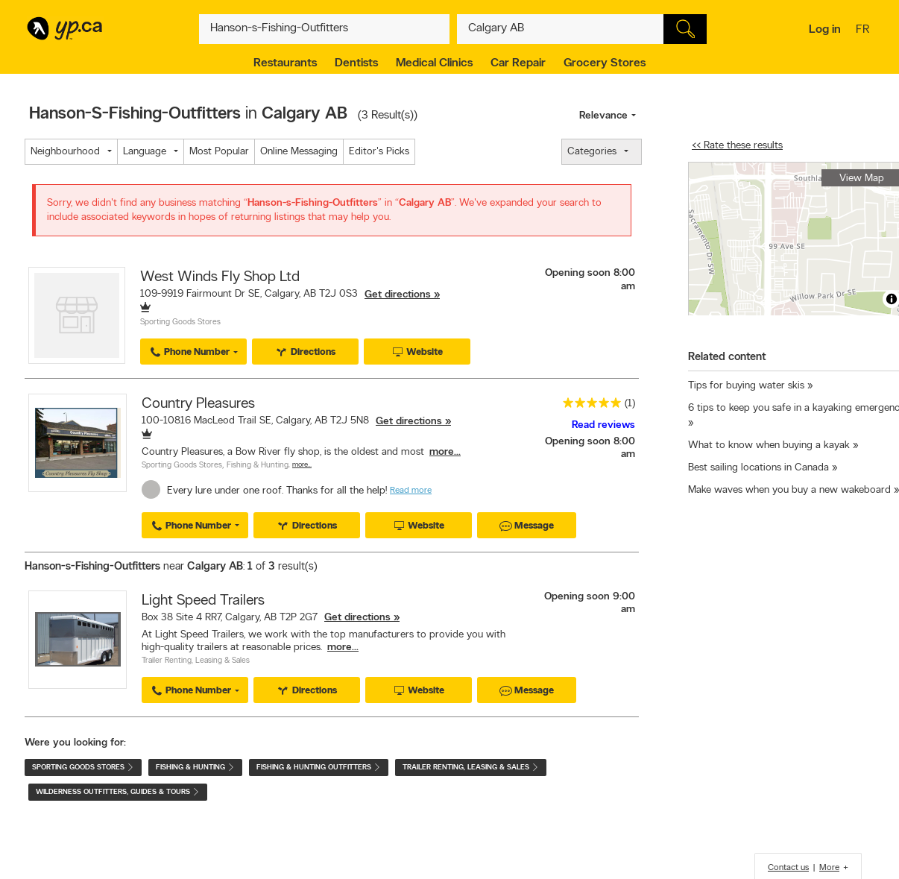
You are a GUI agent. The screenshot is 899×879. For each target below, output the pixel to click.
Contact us (788, 867)
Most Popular (219, 151)
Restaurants (285, 63)
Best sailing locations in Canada (758, 467)
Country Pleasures (198, 404)
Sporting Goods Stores (180, 322)
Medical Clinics (434, 63)
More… (302, 465)
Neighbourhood (65, 151)
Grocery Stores (605, 63)
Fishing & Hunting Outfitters (318, 767)
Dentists (356, 63)
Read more (411, 490)
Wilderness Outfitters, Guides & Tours (118, 792)
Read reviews (603, 425)
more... (445, 452)
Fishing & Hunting (257, 465)
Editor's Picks (379, 151)
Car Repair (518, 63)
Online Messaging (299, 151)
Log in (825, 30)
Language (144, 151)
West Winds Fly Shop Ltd (220, 277)
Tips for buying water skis (747, 385)
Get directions (398, 294)
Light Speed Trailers (203, 600)
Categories (591, 151)
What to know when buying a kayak (769, 445)
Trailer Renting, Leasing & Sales (196, 661)
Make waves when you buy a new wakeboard (789, 490)
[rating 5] (588, 406)
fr (864, 31)
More (829, 867)
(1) (630, 403)
